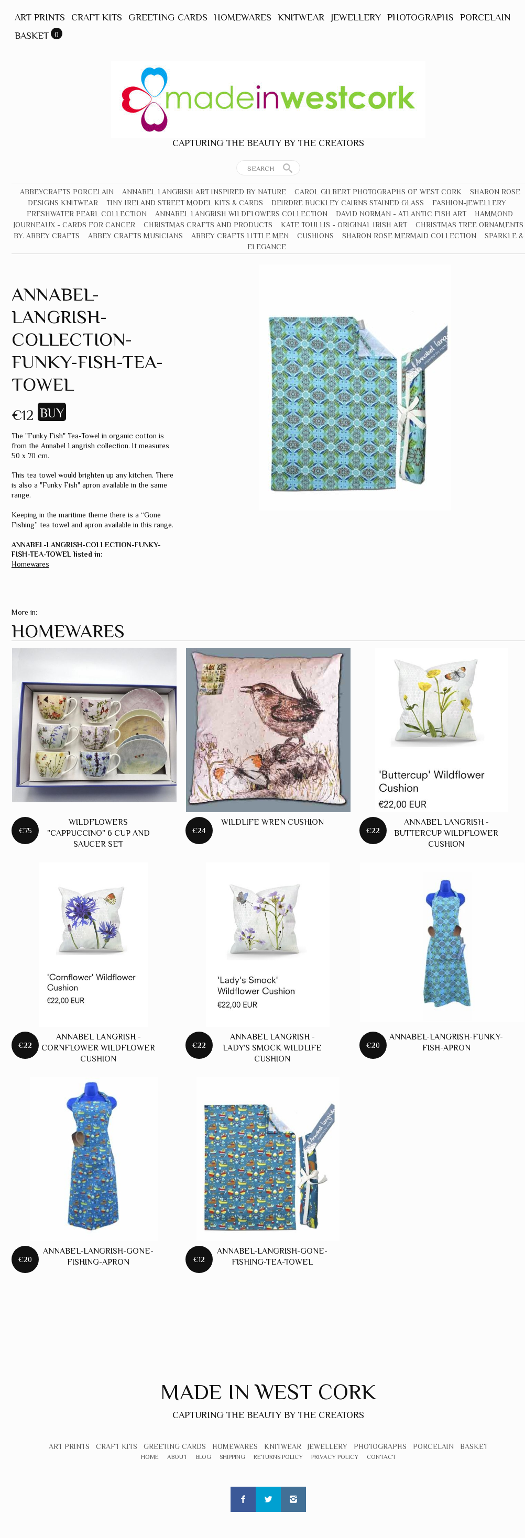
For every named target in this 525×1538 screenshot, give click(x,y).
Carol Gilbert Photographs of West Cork (378, 191)
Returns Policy (278, 1456)
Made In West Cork (268, 1391)
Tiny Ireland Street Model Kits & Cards (184, 202)
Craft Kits (96, 17)
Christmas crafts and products (208, 224)
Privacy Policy (334, 1456)
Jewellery (356, 17)
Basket (32, 35)
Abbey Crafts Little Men (240, 235)
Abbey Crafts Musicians (135, 235)
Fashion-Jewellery (469, 202)
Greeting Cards (167, 17)
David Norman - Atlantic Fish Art (401, 213)
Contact (381, 1456)
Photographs (420, 17)
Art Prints (40, 17)
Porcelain (485, 17)
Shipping (232, 1456)
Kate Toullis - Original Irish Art (344, 224)
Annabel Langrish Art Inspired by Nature (204, 191)
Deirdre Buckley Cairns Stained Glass (347, 202)
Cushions (315, 235)
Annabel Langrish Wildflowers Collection (241, 213)
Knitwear (301, 17)
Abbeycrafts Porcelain (67, 191)
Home (150, 1456)
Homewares (242, 17)
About (177, 1456)
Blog (203, 1456)
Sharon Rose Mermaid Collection (409, 235)
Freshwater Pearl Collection (87, 213)
